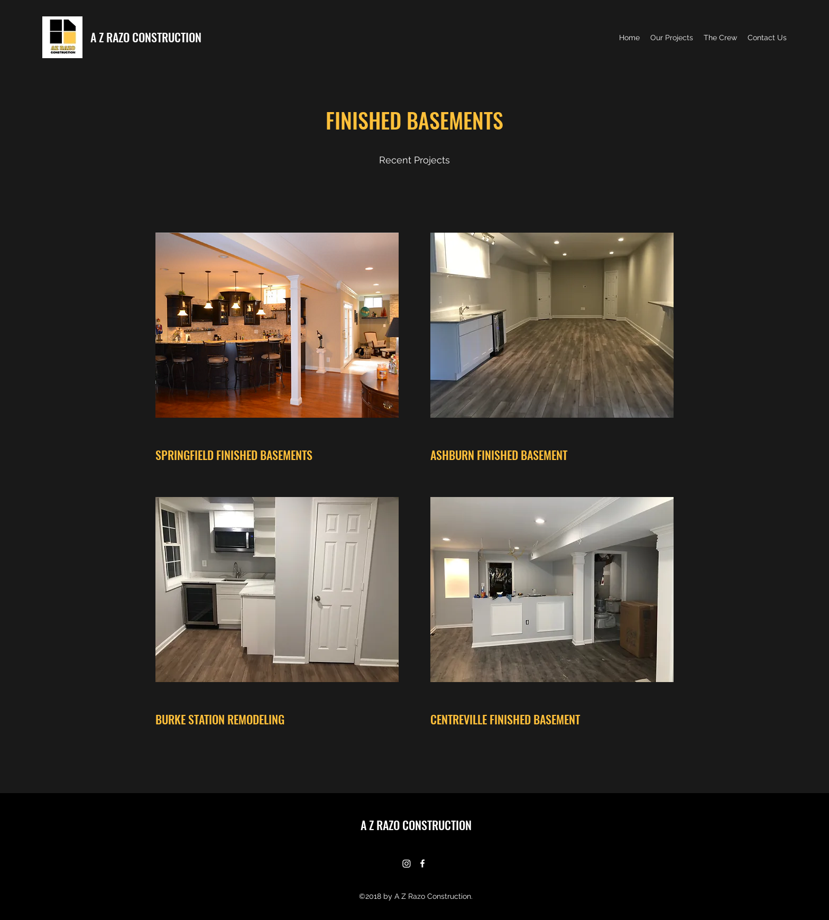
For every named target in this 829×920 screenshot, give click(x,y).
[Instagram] (406, 863)
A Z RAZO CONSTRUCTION (145, 37)
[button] (277, 325)
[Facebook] (422, 863)
